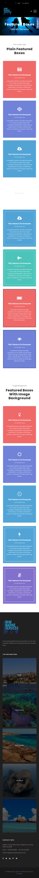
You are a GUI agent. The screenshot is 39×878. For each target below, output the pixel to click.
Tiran (19, 816)
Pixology (19, 873)
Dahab (19, 675)
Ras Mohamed (19, 710)
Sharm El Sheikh (19, 745)
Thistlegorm (19, 780)
